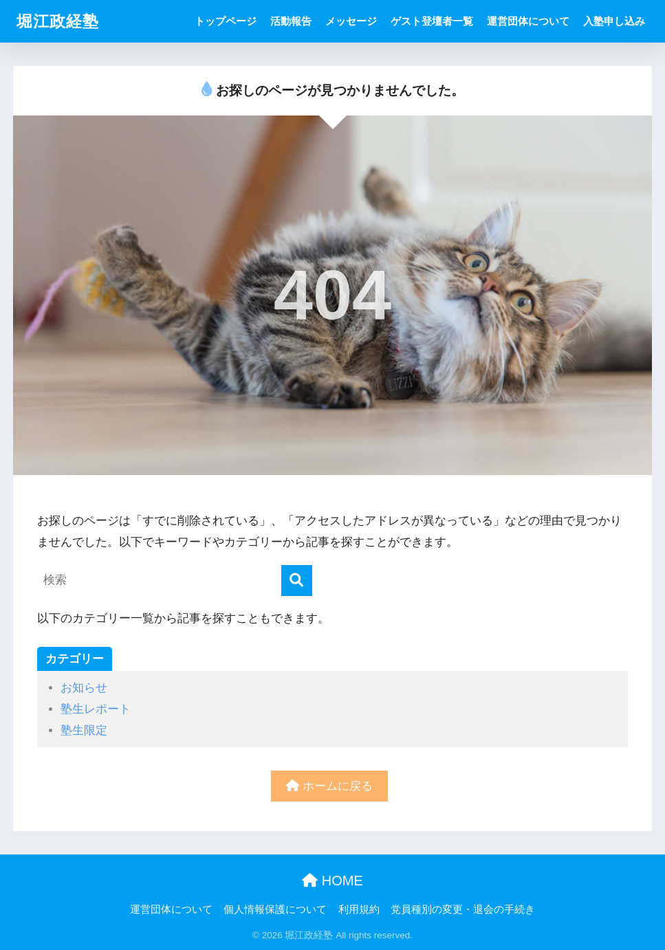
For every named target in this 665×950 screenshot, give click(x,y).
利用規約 (359, 909)
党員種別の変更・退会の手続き (463, 909)
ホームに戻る (329, 786)
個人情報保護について (275, 909)
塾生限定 (84, 730)
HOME (332, 880)
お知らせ (84, 687)
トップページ (226, 21)
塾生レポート (96, 709)
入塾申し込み (614, 21)
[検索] (296, 580)
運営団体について (528, 21)
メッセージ (351, 21)
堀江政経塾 (58, 21)
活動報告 (291, 21)
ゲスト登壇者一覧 (432, 21)
